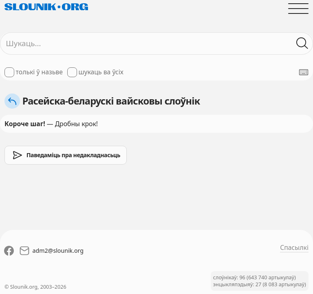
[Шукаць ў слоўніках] (302, 43)
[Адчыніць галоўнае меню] (298, 8)
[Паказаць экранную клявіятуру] (304, 72)
